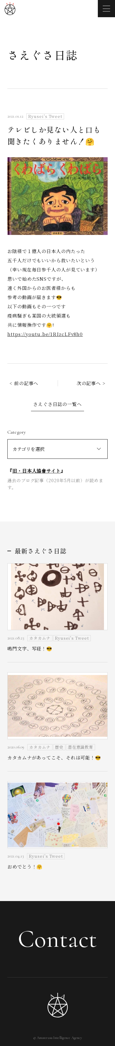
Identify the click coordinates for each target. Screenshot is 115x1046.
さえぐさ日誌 (42, 55)
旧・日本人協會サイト (36, 470)
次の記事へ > (91, 383)
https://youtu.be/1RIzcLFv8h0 (45, 334)
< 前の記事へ (24, 383)
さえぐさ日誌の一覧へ (57, 404)
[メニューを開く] (106, 8)
